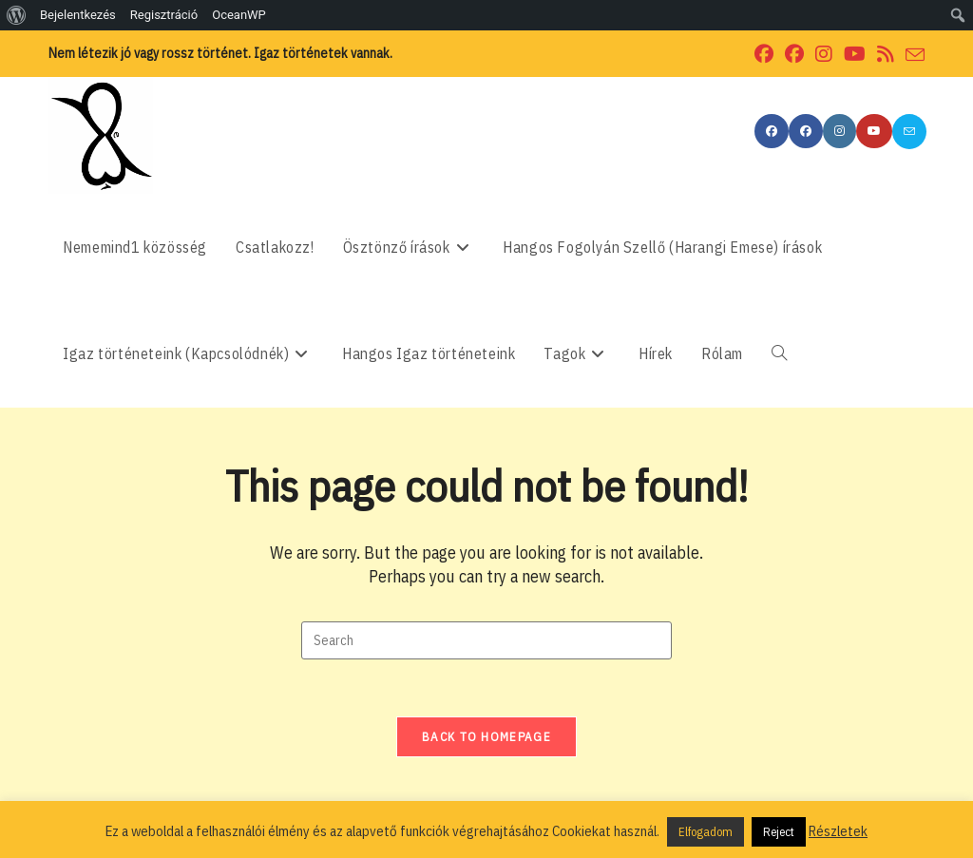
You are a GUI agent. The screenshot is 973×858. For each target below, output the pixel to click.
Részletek (838, 831)
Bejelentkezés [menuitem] (78, 15)
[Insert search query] (486, 640)
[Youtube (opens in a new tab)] (854, 54)
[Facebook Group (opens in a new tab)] (794, 54)
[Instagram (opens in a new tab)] (824, 54)
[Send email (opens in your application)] (912, 55)
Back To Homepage (486, 737)
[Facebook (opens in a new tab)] (764, 54)
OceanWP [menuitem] (239, 15)
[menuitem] (16, 15)
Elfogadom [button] (705, 832)
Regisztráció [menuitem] (164, 15)
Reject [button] (778, 832)
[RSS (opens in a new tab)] (885, 54)
